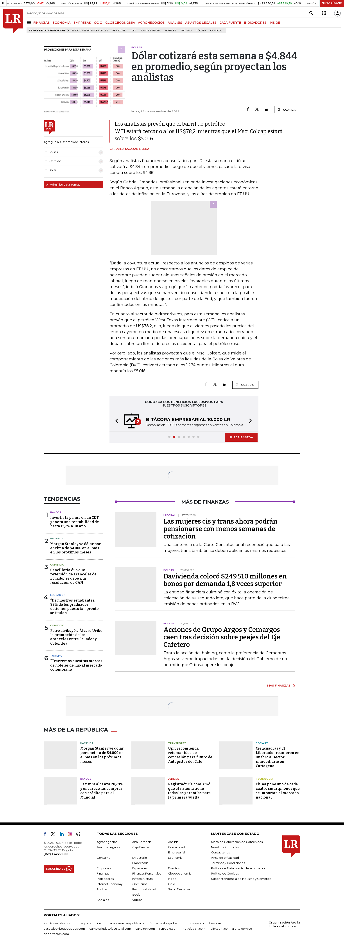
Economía (175, 857)
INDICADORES (255, 23)
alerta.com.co (242, 928)
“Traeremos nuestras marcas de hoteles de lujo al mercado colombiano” (76, 665)
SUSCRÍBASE (332, 3)
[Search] (311, 13)
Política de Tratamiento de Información (239, 868)
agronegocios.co (93, 923)
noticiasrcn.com (194, 928)
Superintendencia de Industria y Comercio (241, 878)
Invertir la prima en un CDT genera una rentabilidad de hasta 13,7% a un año (74, 521)
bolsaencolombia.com (205, 923)
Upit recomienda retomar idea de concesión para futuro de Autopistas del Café (190, 755)
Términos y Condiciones (228, 863)
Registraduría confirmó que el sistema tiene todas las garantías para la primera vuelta (189, 790)
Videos (137, 900)
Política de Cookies (225, 873)
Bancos (55, 512)
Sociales (262, 743)
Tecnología (264, 778)
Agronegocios (107, 842)
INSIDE (274, 23)
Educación (57, 594)
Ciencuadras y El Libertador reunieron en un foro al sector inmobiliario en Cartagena (277, 757)
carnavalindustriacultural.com (110, 928)
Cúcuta (201, 30)
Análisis (173, 842)
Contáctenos (220, 852)
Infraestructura (142, 878)
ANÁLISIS (175, 23)
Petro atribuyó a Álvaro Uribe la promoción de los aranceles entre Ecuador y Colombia (76, 637)
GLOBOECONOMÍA (120, 23)
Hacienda (56, 538)
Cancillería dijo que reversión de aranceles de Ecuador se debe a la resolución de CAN (73, 576)
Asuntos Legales (108, 847)
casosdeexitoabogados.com (64, 928)
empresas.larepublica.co (127, 923)
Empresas (104, 868)
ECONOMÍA (61, 23)
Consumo (104, 857)
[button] (115, 421)
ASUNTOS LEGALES (200, 23)
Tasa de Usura (151, 30)
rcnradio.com (168, 928)
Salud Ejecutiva (179, 889)
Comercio (57, 564)
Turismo (186, 30)
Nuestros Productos (225, 847)
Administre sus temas (63, 184)
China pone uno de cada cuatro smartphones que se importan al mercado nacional (278, 790)
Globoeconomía (180, 873)
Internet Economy (109, 884)
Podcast (103, 889)
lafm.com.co (219, 928)
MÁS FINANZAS (278, 685)
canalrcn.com (145, 928)
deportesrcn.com (56, 934)
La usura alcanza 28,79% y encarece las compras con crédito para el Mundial (101, 790)
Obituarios (139, 884)
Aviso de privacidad (225, 857)
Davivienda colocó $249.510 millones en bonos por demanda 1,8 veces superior (225, 580)
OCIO (98, 23)
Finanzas (103, 873)
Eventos (173, 868)
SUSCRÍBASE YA (241, 437)
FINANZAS (41, 23)
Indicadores (105, 878)
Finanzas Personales (146, 873)
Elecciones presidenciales (90, 30)
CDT (134, 30)
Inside (172, 878)
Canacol (216, 30)
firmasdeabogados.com (167, 923)
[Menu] (30, 22)
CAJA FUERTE (230, 23)
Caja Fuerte (140, 847)
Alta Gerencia (142, 842)
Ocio (171, 884)
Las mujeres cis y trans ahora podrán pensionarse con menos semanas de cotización (220, 528)
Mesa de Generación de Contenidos (237, 842)
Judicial (173, 778)
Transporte (177, 743)
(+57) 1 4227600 (56, 854)
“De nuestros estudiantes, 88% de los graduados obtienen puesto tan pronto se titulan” (74, 606)
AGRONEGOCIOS (151, 23)
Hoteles (170, 30)
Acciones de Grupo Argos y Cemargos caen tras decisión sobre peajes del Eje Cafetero (221, 637)
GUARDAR (287, 109)
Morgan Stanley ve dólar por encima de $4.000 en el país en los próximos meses (75, 548)
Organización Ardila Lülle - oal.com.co (284, 924)
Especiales (139, 868)
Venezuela (119, 30)
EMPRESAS (82, 23)
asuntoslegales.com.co (60, 923)
